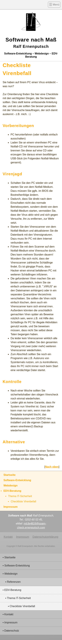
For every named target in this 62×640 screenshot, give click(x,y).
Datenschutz (11, 630)
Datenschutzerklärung (45, 536)
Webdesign (11, 573)
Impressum (10, 622)
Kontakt (8, 614)
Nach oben (52, 466)
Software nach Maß (31, 43)
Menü (56, 4)
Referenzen (14, 581)
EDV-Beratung (12, 590)
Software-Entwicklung (17, 565)
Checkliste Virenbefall (22, 606)
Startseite (10, 557)
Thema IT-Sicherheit (19, 598)
